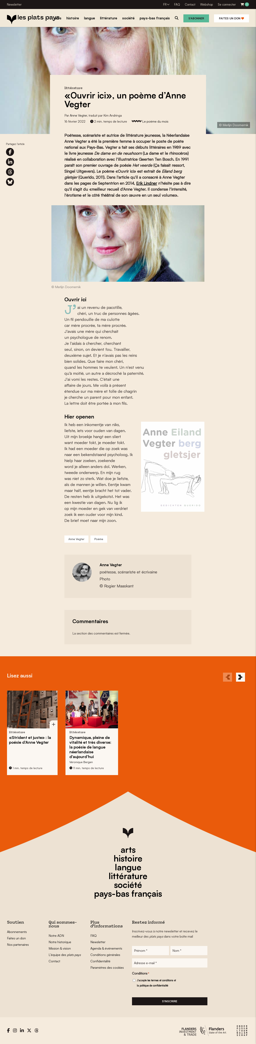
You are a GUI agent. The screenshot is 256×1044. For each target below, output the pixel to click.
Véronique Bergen (60, 762)
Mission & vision (60, 948)
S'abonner (196, 18)
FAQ (177, 4)
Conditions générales (105, 955)
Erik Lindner (146, 183)
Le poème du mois (155, 121)
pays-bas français (128, 893)
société (128, 884)
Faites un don (231, 18)
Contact (190, 4)
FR (165, 4)
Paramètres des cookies (107, 968)
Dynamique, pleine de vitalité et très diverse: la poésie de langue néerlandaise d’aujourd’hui (69, 747)
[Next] (240, 677)
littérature (128, 876)
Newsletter (14, 4)
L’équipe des (65, 955)
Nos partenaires (18, 945)
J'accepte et (156, 983)
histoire (128, 858)
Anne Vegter (78, 115)
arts (128, 849)
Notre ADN (56, 936)
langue (128, 867)
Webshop (206, 4)
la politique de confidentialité (152, 985)
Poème (98, 539)
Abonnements (17, 932)
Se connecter (227, 4)
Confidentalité (100, 961)
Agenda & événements (106, 948)
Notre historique (60, 942)
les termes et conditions (160, 980)
